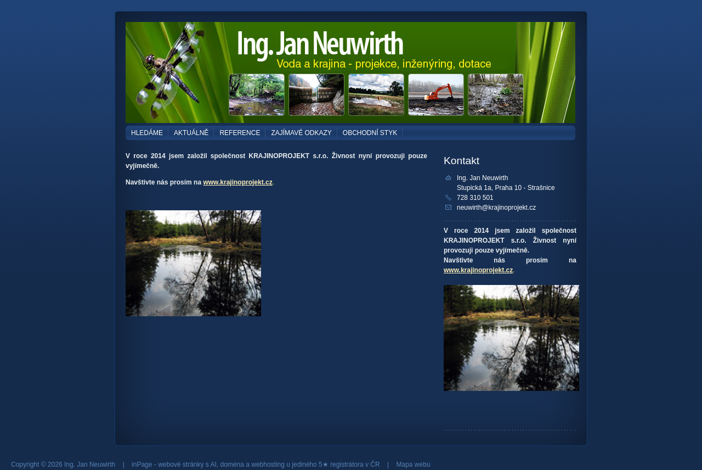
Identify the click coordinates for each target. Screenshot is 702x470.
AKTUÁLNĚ (191, 133)
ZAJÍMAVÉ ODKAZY (301, 133)
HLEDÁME (147, 133)
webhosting (268, 464)
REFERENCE (239, 133)
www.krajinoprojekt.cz (237, 182)
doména (232, 464)
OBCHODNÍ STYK (370, 133)
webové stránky (180, 464)
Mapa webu (414, 464)
